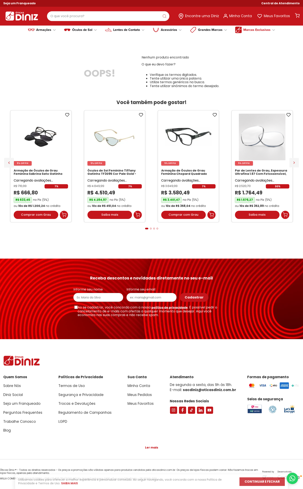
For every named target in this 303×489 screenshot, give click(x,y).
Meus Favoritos (277, 14)
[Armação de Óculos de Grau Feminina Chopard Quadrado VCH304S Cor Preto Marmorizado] (188, 168)
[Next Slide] (294, 164)
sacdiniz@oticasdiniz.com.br (209, 389)
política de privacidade (169, 307)
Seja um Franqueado (19, 3)
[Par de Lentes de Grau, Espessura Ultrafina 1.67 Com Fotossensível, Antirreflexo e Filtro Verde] (262, 168)
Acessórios (171, 29)
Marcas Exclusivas (259, 29)
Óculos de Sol (84, 29)
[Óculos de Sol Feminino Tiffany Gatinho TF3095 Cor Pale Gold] (114, 168)
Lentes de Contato (128, 29)
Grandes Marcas (212, 29)
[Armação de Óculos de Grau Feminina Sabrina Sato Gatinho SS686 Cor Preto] (41, 168)
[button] (280, 3)
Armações (46, 29)
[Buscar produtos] (170, 15)
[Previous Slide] (9, 164)
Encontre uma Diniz (202, 14)
